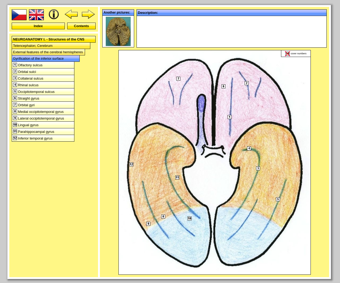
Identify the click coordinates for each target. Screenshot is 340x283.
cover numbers (299, 53)
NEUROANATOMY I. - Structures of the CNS (48, 39)
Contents (81, 26)
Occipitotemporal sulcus (34, 92)
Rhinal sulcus (26, 85)
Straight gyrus (26, 98)
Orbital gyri (24, 105)
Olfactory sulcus (27, 65)
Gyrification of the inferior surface (38, 58)
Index (38, 26)
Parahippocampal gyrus (33, 132)
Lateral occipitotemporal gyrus (38, 118)
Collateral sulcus (28, 78)
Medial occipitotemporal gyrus (38, 112)
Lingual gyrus (26, 125)
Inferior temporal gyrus (33, 138)
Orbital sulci (24, 72)
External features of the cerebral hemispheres (48, 52)
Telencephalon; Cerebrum (33, 46)
